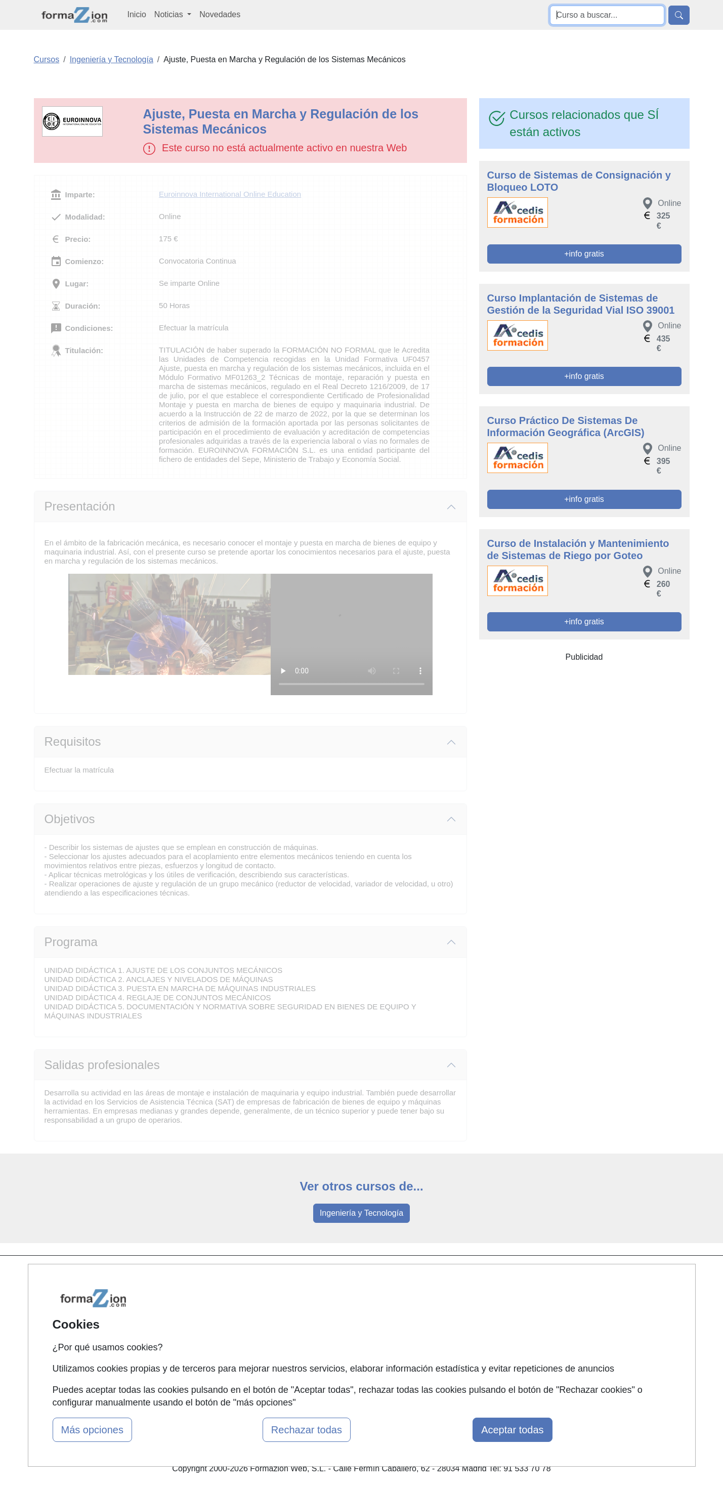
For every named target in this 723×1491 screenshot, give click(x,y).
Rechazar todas (306, 1429)
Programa (71, 942)
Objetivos (70, 819)
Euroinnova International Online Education (230, 194)
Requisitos (73, 741)
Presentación (80, 506)
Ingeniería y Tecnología (361, 1213)
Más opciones (92, 1429)
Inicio (136, 14)
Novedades (219, 14)
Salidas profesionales (102, 1065)
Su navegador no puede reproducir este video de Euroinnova (352, 634)
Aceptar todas (512, 1429)
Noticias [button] (169, 14)
